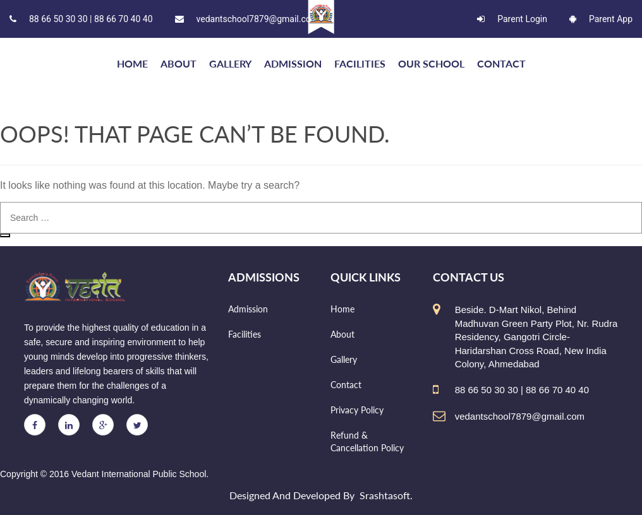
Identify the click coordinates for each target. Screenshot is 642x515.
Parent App (601, 19)
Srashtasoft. (386, 495)
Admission (293, 63)
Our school (431, 63)
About (178, 63)
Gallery (230, 63)
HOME (132, 63)
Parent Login (512, 19)
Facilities (359, 63)
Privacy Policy (357, 410)
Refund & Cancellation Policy (367, 441)
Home (342, 309)
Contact (501, 63)
